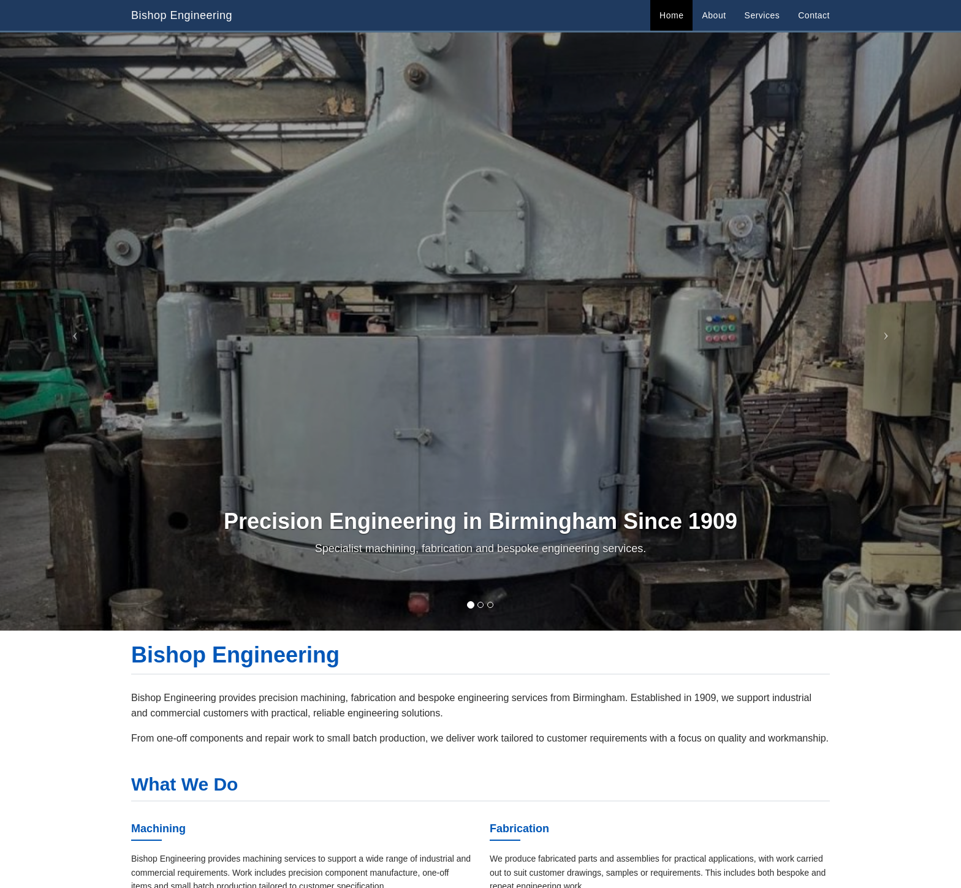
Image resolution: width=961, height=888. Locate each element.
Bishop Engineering (181, 15)
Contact (814, 15)
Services (762, 15)
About (714, 15)
